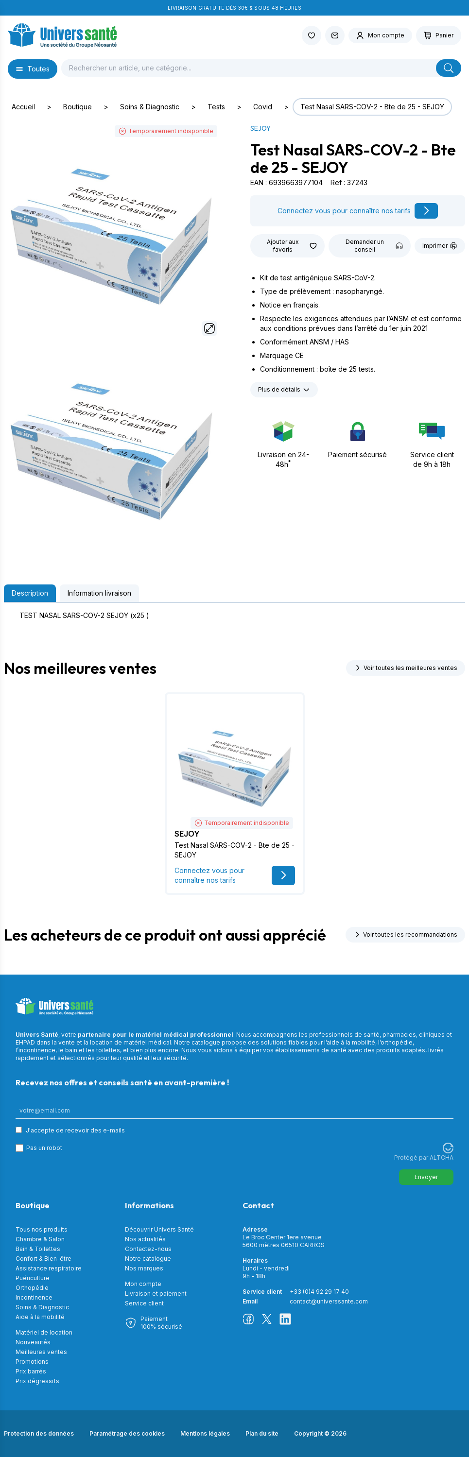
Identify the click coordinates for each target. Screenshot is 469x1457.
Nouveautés (33, 1342)
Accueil (23, 107)
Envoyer (426, 1177)
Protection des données (39, 1433)
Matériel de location (44, 1332)
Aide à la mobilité (40, 1316)
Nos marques (144, 1268)
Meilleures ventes (41, 1351)
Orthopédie (32, 1287)
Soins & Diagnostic (149, 107)
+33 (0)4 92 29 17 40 (319, 1291)
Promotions (32, 1361)
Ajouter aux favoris (292, 245)
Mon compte (143, 1283)
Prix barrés (31, 1371)
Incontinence (34, 1297)
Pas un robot (44, 1147)
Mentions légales (205, 1433)
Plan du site (261, 1433)
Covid (262, 107)
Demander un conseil (374, 245)
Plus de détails (284, 390)
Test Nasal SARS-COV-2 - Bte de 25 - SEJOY (372, 107)
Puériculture (33, 1278)
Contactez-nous (148, 1248)
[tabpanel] (234, 615)
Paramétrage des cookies (127, 1433)
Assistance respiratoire (49, 1268)
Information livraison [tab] (99, 593)
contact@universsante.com (329, 1301)
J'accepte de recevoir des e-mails (75, 1130)
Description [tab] (30, 593)
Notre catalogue (148, 1258)
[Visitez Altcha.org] (448, 1148)
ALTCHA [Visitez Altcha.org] (441, 1157)
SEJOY (260, 128)
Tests (216, 107)
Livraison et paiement (156, 1293)
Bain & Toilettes (38, 1248)
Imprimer (439, 246)
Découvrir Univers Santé (159, 1229)
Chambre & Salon (40, 1239)
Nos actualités (145, 1239)
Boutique (77, 107)
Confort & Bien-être (43, 1258)
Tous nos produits (42, 1229)
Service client (144, 1303)
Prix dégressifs (37, 1381)
